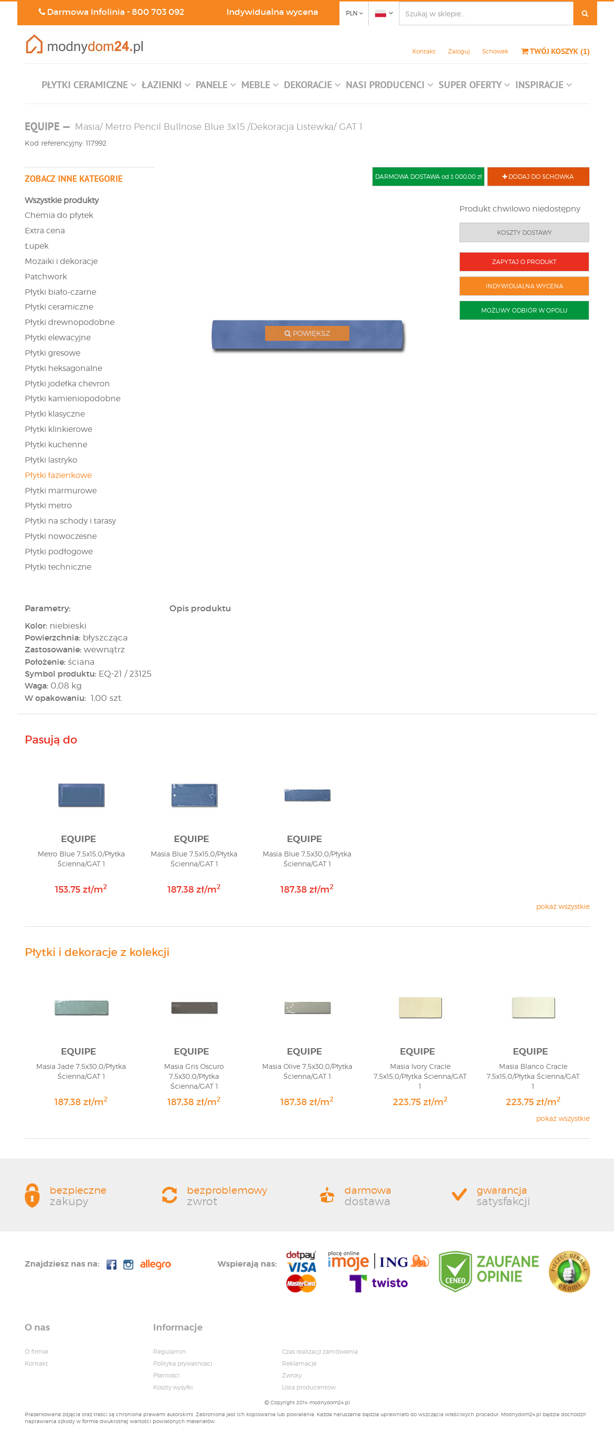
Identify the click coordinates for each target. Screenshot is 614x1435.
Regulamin (169, 1351)
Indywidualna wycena (272, 12)
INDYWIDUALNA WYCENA (524, 286)
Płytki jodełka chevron (67, 383)
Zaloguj (459, 51)
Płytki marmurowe (61, 490)
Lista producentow (308, 1387)
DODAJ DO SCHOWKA (538, 176)
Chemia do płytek (59, 215)
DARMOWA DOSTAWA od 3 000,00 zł (428, 176)
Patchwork (46, 276)
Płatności (166, 1375)
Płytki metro (48, 505)
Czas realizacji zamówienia (320, 1351)
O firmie (36, 1351)
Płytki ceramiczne (59, 307)
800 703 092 (158, 12)
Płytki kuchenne (56, 444)
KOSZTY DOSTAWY (524, 232)
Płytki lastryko (51, 460)
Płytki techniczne (58, 567)
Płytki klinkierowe (58, 429)
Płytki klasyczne (55, 414)
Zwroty (292, 1375)
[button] (89, 87)
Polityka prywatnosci (182, 1363)
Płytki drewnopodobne (69, 322)
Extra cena (45, 230)
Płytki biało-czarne (60, 292)
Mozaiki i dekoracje (61, 261)
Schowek (495, 51)
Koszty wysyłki (173, 1387)
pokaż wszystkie (563, 906)
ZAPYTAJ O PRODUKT (524, 262)
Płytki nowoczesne (61, 536)
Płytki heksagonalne (63, 368)
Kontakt (424, 51)
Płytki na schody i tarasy (70, 521)
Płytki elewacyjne (58, 337)
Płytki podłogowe (59, 551)
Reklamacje (299, 1363)
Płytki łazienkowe (58, 475)
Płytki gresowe (52, 353)
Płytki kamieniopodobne (72, 398)
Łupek (37, 246)
